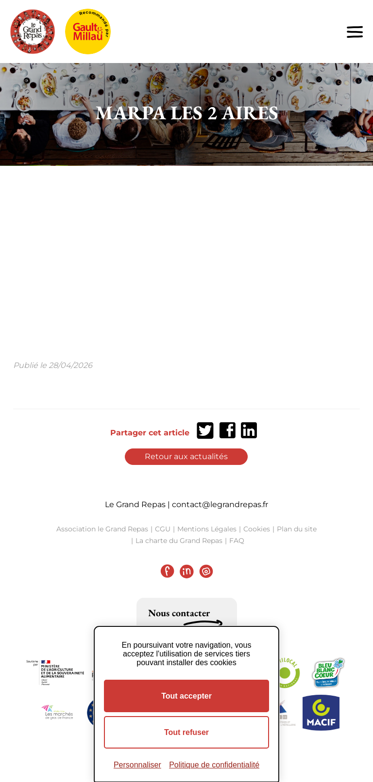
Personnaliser (137, 765)
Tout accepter (186, 696)
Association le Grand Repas (102, 529)
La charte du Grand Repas (179, 540)
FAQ (236, 540)
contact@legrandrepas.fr (220, 504)
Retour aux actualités (186, 456)
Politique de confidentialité (214, 765)
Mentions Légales (207, 529)
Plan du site (297, 529)
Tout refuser (186, 732)
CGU (162, 529)
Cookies (256, 529)
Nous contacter (179, 612)
